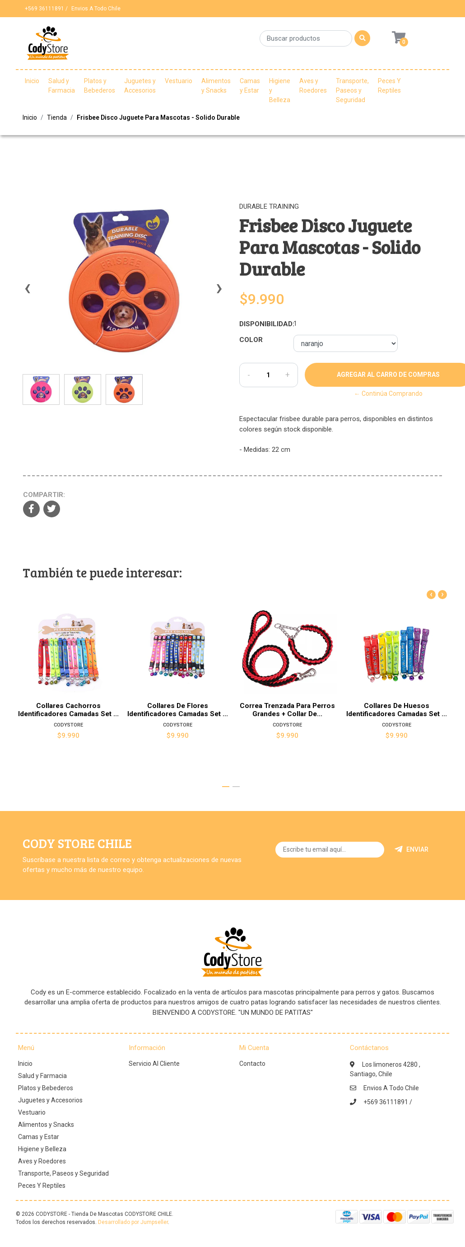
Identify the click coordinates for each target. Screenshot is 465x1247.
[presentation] (27, 292)
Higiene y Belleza (279, 90)
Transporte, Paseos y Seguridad (352, 90)
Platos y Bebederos (99, 85)
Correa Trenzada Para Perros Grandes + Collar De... (287, 710)
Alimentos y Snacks (216, 85)
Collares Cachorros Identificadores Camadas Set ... (68, 710)
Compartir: (44, 495)
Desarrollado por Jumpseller (133, 1222)
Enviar (411, 849)
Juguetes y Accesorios (140, 85)
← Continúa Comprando (388, 393)
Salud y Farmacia (61, 85)
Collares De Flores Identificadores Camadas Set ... (177, 710)
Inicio (32, 80)
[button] (225, 786)
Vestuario (178, 80)
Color (251, 340)
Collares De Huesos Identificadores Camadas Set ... (396, 710)
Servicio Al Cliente (154, 1063)
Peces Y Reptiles (389, 85)
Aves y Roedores (313, 85)
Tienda (57, 117)
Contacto (252, 1063)
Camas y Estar (250, 85)
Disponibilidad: (263, 324)
